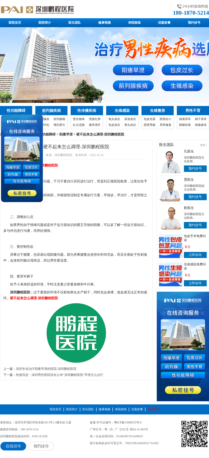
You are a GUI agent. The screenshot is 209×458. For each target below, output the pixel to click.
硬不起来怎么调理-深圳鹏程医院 (34, 298)
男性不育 (192, 110)
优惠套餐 (164, 22)
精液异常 (185, 119)
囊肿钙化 (43, 124)
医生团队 (74, 22)
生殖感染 (122, 110)
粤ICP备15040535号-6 (127, 422)
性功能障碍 (16, 110)
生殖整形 (157, 110)
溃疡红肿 (95, 119)
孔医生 (189, 151)
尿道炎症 (130, 119)
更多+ (203, 145)
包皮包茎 (149, 119)
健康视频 (104, 22)
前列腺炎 (43, 119)
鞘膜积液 (185, 124)
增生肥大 (59, 124)
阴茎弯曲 (149, 124)
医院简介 (44, 22)
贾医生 (189, 179)
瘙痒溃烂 (95, 124)
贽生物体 (79, 119)
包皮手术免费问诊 (195, 238)
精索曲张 (201, 124)
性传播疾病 (86, 110)
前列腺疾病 (51, 110)
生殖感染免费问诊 (195, 266)
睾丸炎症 (130, 124)
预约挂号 (194, 22)
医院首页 (15, 22)
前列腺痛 (59, 119)
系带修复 (165, 124)
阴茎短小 (165, 119)
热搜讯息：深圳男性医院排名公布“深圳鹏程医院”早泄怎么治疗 (59, 375)
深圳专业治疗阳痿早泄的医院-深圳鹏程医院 (46, 368)
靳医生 (189, 208)
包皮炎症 (114, 124)
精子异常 (201, 119)
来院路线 (134, 22)
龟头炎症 (114, 119)
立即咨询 (195, 255)
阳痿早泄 (66, 134)
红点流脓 (79, 124)
